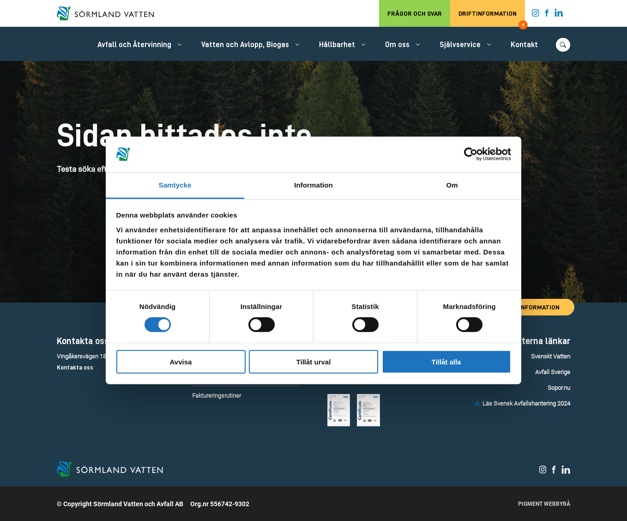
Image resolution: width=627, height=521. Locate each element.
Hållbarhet (337, 44)
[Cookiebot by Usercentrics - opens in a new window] (470, 154)
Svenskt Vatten (550, 356)
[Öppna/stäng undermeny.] (179, 44)
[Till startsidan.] (110, 13)
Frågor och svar (414, 13)
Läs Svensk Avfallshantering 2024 (526, 403)
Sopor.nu (559, 387)
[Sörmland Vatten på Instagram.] (535, 14)
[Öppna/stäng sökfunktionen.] (563, 45)
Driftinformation (491, 18)
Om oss (397, 44)
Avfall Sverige (552, 372)
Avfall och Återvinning (134, 44)
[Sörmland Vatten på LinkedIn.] (559, 14)
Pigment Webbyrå (544, 504)
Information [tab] (313, 185)
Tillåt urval (313, 361)
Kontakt (524, 44)
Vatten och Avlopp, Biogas (245, 44)
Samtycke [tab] (175, 185)
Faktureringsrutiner (216, 395)
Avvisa (181, 361)
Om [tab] (452, 185)
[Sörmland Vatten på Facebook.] (547, 14)
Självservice (460, 44)
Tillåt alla (446, 361)
